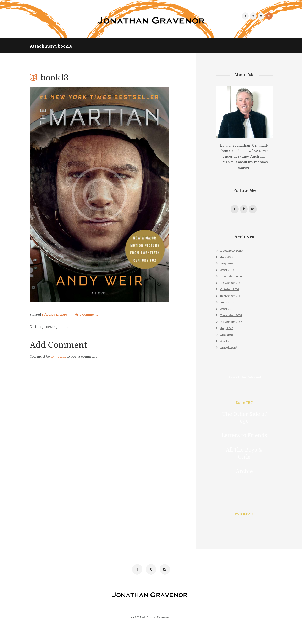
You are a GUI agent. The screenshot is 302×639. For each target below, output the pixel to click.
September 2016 (232, 298)
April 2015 (227, 344)
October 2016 (230, 291)
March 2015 (228, 351)
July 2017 (227, 258)
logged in (58, 356)
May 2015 (227, 338)
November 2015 (232, 324)
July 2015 (227, 331)
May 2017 (227, 264)
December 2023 (232, 251)
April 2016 (227, 311)
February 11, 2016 (55, 314)
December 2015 (231, 318)
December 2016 (232, 278)
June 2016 (228, 305)
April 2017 (227, 271)
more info (242, 517)
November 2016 (232, 284)
